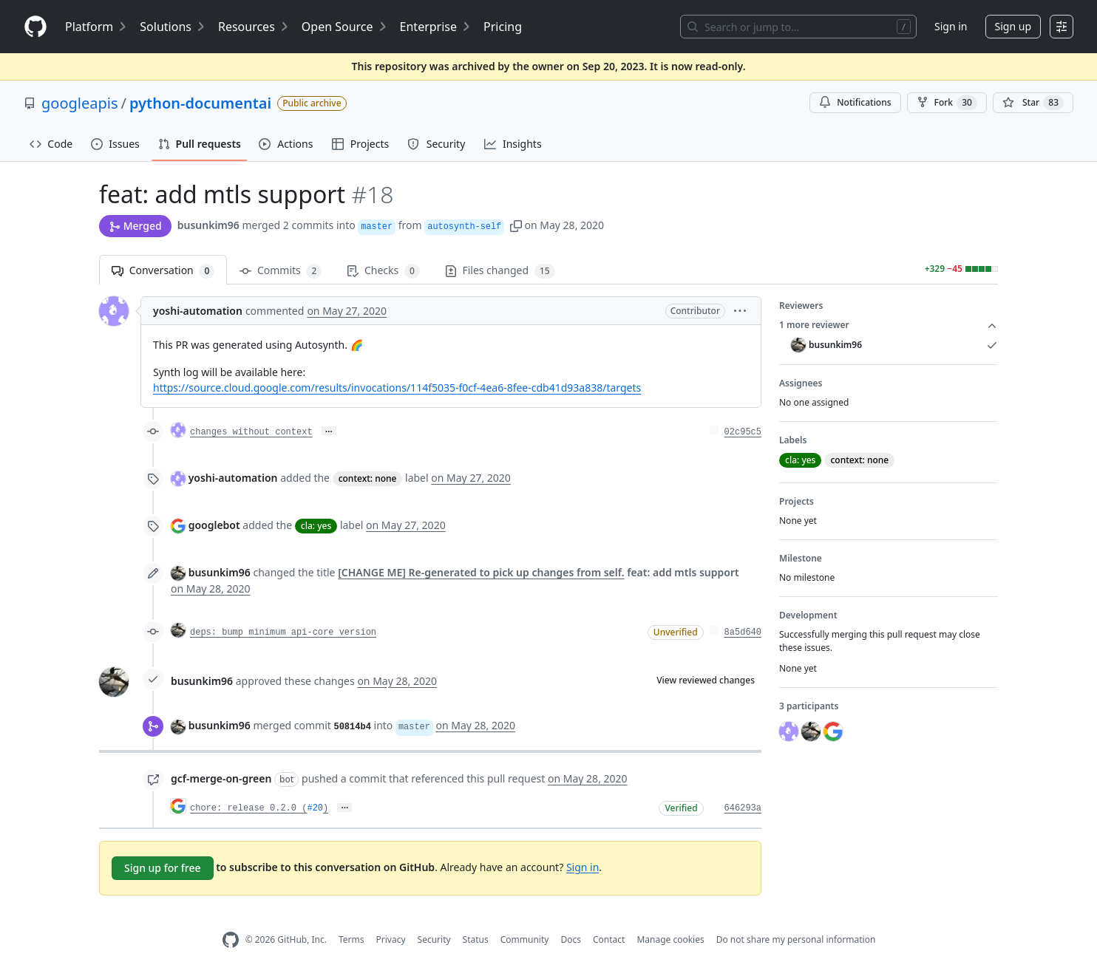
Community (524, 939)
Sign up (1013, 26)
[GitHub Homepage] (231, 940)
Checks (383, 271)
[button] (516, 225)
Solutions (173, 26)
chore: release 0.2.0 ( (248, 808)
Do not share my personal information (796, 939)
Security (434, 939)
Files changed (500, 271)
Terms (351, 939)
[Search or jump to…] (798, 27)
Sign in (950, 26)
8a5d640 (742, 632)
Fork (947, 102)
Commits (281, 271)
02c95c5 (742, 432)
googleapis (79, 103)
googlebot (214, 525)
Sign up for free (162, 868)
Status (476, 939)
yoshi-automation (197, 311)
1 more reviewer (888, 325)
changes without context (251, 432)
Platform (96, 26)
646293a (742, 808)
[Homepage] (35, 27)
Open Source (345, 26)
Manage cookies (670, 939)
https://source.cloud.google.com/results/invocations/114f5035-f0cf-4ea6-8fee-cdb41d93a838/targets (397, 388)
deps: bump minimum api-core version (283, 632)
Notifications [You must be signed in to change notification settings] (855, 102)
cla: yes (316, 525)
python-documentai (200, 103)
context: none (368, 478)
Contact (609, 939)
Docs (570, 939)
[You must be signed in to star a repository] (1033, 102)
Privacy (391, 939)
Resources (254, 26)
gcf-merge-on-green (221, 778)
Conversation (163, 271)
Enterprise (436, 26)
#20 (315, 808)
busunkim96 (208, 225)
